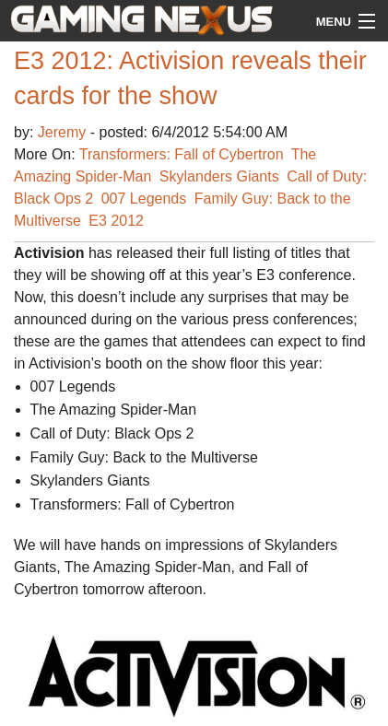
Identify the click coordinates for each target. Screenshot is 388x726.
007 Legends (144, 198)
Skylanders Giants (219, 176)
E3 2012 (116, 220)
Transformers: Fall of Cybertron (181, 154)
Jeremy (64, 132)
